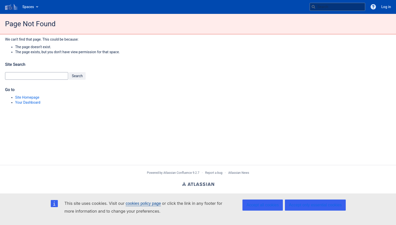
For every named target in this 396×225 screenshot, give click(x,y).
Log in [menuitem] (386, 7)
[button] (373, 7)
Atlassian (198, 184)
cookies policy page (143, 203)
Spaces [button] (28, 7)
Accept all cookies (262, 205)
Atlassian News (238, 173)
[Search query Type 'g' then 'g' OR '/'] (337, 7)
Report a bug (213, 173)
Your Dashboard (27, 102)
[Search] (313, 7)
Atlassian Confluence (177, 173)
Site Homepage (27, 97)
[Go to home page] (11, 7)
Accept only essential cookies (315, 205)
